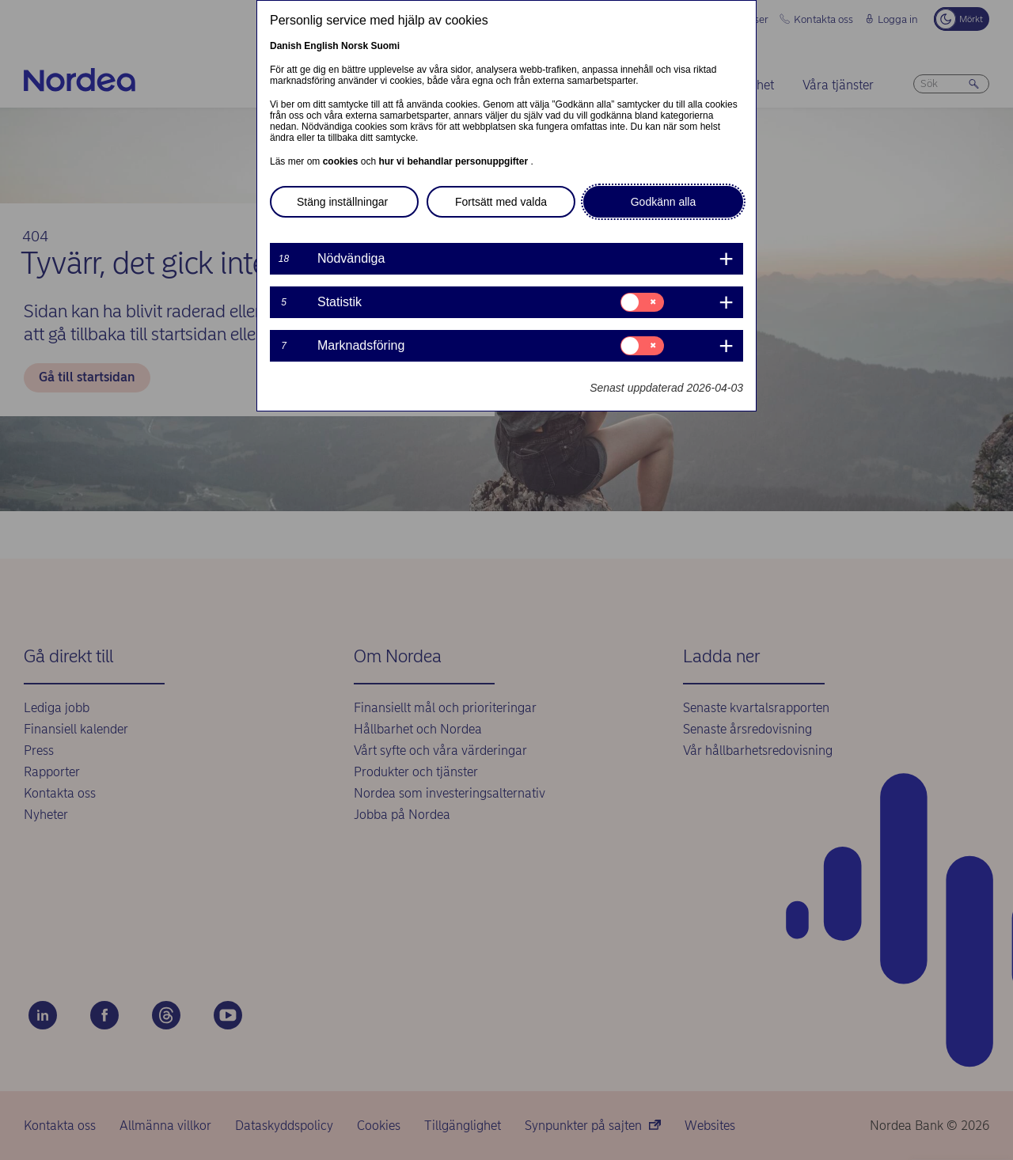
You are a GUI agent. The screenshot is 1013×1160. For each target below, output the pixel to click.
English (321, 45)
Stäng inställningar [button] (342, 201)
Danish (286, 45)
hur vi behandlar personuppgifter (454, 161)
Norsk (354, 45)
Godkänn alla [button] (663, 201)
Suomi (385, 45)
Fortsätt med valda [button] (501, 201)
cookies (342, 161)
